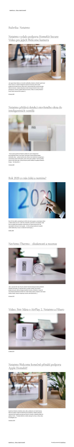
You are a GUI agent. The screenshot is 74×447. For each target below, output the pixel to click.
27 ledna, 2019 (11, 351)
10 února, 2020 (11, 164)
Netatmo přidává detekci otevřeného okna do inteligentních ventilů (35, 109)
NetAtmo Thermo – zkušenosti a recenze (32, 243)
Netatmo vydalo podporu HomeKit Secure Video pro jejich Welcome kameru (33, 38)
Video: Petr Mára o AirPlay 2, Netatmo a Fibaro (36, 309)
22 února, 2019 (11, 296)
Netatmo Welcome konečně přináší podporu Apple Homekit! (34, 366)
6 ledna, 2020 (11, 230)
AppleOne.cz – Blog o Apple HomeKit (18, 10)
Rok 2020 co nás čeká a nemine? (27, 178)
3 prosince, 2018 (11, 420)
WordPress (63, 442)
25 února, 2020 (11, 94)
